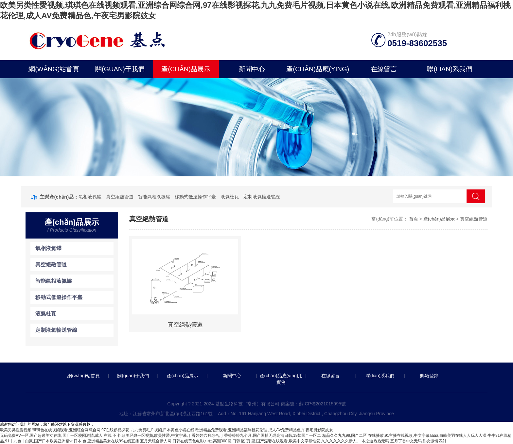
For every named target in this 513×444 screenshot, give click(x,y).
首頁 (413, 219)
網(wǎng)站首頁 (53, 69)
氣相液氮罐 (90, 196)
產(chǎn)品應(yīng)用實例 (317, 71)
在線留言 (384, 69)
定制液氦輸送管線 (261, 196)
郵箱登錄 (429, 375)
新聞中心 (252, 69)
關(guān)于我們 (120, 69)
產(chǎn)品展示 (185, 69)
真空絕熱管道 (119, 196)
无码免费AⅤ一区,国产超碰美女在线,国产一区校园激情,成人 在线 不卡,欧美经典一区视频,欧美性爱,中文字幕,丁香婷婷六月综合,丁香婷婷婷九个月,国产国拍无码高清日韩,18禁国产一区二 (160, 435)
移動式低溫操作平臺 (195, 196)
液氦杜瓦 (230, 196)
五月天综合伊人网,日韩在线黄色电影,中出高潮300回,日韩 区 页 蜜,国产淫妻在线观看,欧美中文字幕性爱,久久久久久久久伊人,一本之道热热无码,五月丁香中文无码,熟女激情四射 (293, 441)
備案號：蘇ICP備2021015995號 (313, 403)
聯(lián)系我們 (449, 69)
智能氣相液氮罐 (154, 196)
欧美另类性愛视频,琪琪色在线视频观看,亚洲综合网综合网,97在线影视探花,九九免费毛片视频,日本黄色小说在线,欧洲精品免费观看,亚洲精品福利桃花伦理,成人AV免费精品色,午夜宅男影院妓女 (166, 430)
